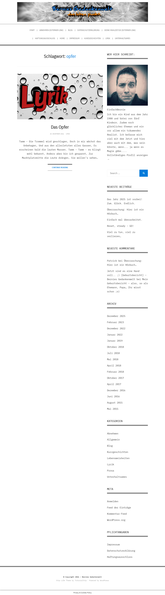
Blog (70, 30)
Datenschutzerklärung (88, 30)
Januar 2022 (115, 334)
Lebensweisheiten (118, 458)
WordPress (104, 580)
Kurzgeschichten (92, 38)
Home (62, 38)
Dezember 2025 (116, 316)
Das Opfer (60, 127)
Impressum (74, 38)
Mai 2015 (112, 408)
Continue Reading (60, 167)
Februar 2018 (115, 371)
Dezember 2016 (116, 390)
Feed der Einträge (119, 507)
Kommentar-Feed (117, 513)
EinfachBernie (116, 109)
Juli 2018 (113, 353)
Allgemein (113, 439)
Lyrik (107, 38)
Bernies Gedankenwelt (92, 577)
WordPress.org (116, 520)
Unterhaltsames (122, 38)
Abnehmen (112, 433)
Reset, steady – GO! (120, 225)
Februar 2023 (115, 322)
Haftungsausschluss (45, 38)
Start (32, 30)
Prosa (110, 470)
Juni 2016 (113, 396)
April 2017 (114, 384)
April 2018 (114, 365)
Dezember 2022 (116, 328)
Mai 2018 (112, 359)
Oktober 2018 (115, 346)
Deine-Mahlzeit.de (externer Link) (120, 30)
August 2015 (115, 402)
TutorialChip (81, 580)
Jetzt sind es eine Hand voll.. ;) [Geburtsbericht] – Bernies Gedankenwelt (126, 275)
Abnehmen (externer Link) (51, 30)
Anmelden (112, 501)
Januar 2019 (115, 340)
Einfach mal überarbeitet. (124, 219)
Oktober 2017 (115, 378)
